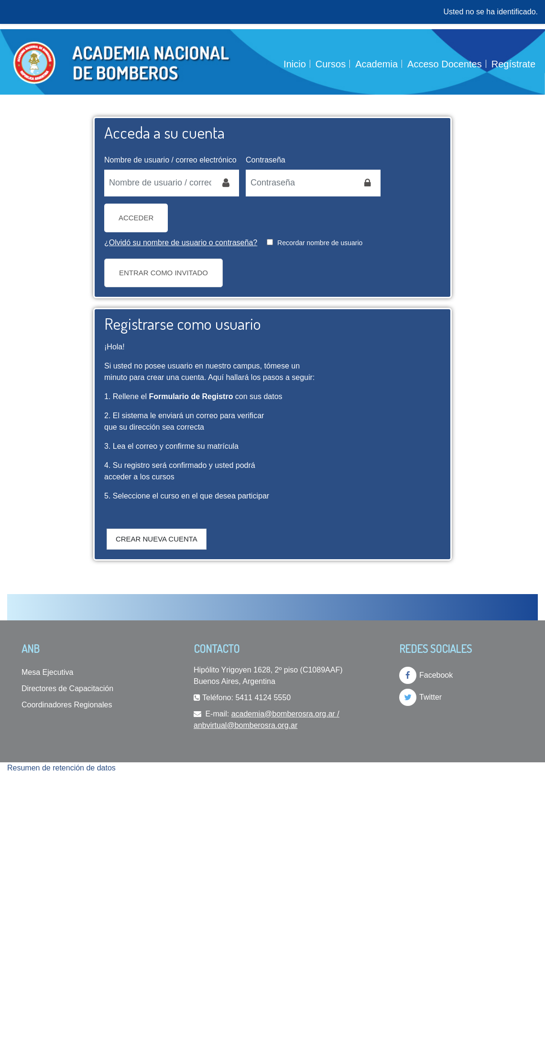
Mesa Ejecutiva (48, 672)
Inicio (294, 64)
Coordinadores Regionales (67, 705)
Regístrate (513, 64)
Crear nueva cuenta (156, 539)
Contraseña (265, 160)
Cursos (331, 64)
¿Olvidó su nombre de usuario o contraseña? (180, 242)
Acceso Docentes (444, 64)
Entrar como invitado (163, 273)
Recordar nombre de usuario (319, 243)
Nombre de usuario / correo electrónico (170, 160)
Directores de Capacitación (67, 688)
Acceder (136, 218)
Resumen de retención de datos (61, 768)
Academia (376, 64)
